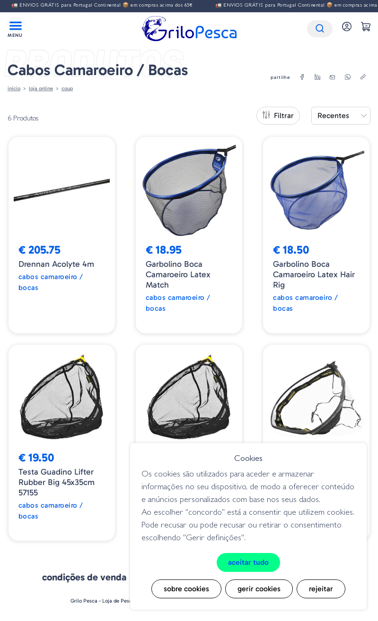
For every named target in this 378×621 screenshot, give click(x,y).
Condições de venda (84, 577)
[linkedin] (317, 77)
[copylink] (363, 77)
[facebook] (302, 77)
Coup (67, 88)
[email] (332, 77)
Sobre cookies (186, 588)
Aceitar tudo (248, 562)
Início (14, 88)
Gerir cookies (259, 588)
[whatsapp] (348, 77)
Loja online (41, 88)
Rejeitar (321, 588)
